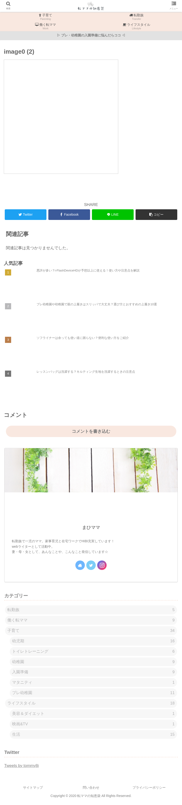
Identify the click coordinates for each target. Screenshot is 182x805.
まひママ (91, 527)
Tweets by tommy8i (21, 768)
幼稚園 (93, 662)
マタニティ (93, 683)
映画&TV (93, 726)
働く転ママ (90, 620)
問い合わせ (91, 790)
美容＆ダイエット (93, 715)
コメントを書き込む (91, 431)
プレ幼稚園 (93, 694)
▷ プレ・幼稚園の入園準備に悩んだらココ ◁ (91, 35)
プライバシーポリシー (149, 790)
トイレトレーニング (93, 652)
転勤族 (90, 610)
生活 (93, 736)
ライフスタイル (90, 705)
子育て (90, 631)
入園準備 (93, 673)
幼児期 (93, 641)
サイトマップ (33, 790)
